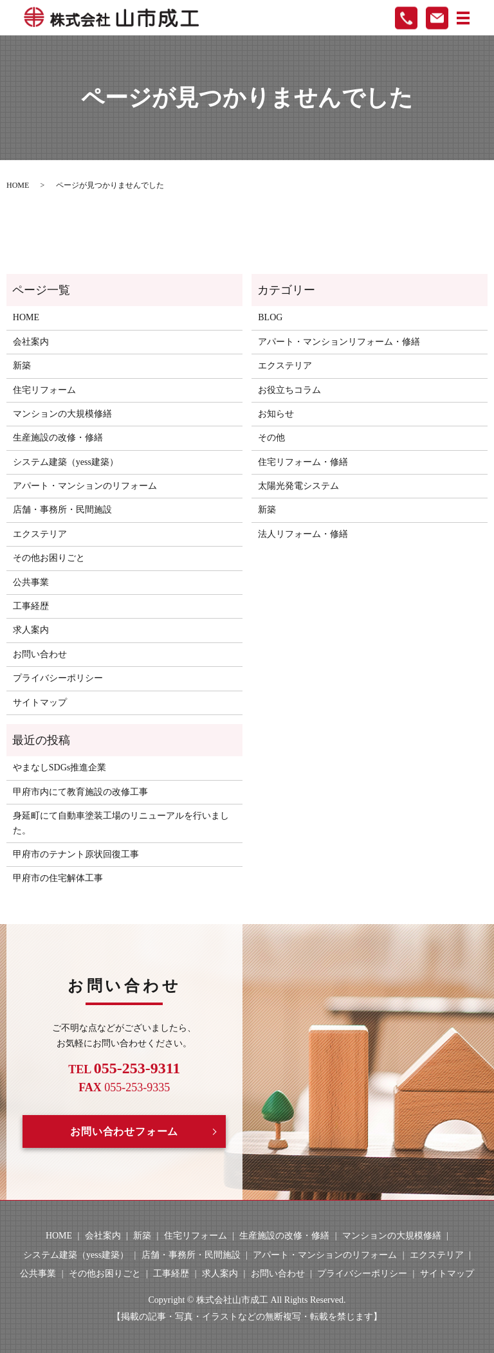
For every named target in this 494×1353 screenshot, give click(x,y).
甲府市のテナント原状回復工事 (76, 854)
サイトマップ (40, 702)
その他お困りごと (49, 558)
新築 (22, 365)
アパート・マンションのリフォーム (85, 486)
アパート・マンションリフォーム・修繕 (339, 342)
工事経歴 (31, 606)
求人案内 (31, 630)
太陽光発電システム (298, 486)
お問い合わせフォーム (124, 1131)
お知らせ (276, 414)
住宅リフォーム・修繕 (303, 462)
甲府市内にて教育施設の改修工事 (80, 792)
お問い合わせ (40, 654)
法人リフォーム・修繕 (303, 534)
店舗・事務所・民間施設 (62, 509)
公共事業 (31, 582)
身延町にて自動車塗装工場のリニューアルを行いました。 (121, 823)
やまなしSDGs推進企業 (59, 767)
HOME (17, 185)
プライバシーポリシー (58, 678)
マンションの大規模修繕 (62, 414)
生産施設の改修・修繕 (58, 437)
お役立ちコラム (289, 390)
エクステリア (40, 534)
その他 (271, 437)
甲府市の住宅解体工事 (58, 878)
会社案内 (31, 342)
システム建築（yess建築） (65, 462)
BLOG (270, 317)
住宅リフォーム (44, 390)
